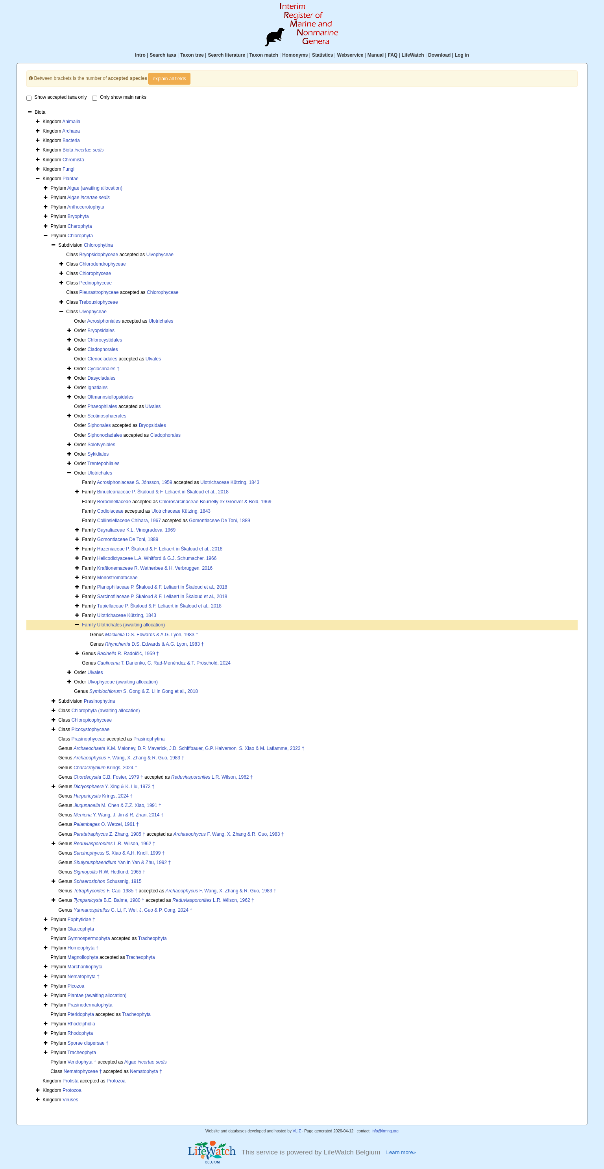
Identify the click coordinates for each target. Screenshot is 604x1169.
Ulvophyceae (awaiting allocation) (122, 682)
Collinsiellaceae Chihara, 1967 (129, 520)
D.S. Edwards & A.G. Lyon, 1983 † (151, 634)
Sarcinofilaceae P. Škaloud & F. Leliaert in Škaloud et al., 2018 (162, 596)
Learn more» (401, 1152)
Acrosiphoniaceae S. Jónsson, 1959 (134, 482)
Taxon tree (192, 55)
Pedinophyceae (95, 283)
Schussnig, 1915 (108, 881)
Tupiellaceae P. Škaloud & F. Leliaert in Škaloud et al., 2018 (159, 606)
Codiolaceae (110, 511)
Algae (88, 197)
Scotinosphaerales (106, 416)
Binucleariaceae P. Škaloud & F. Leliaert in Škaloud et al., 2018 (163, 492)
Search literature (226, 55)
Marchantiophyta (85, 967)
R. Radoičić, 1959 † (128, 653)
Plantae (71, 178)
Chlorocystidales (104, 340)
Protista (71, 1081)
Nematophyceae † (83, 1071)
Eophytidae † (81, 919)
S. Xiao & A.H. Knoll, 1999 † (119, 853)
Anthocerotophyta (85, 207)
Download (439, 55)
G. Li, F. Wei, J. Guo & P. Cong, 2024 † (133, 910)
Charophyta (80, 226)
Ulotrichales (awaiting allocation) (131, 625)
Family (89, 625)
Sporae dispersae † (88, 1043)
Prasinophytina (99, 701)
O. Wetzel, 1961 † (106, 824)
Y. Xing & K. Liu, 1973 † (114, 786)
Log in (462, 55)
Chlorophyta (80, 235)
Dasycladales (101, 378)
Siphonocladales (104, 435)
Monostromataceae (117, 577)
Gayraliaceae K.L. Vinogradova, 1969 (136, 530)
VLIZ (297, 1131)
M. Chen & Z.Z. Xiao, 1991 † (117, 805)
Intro (140, 55)
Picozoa (76, 986)
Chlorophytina (98, 245)
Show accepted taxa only (56, 97)
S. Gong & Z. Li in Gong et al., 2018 (143, 691)
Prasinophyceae (88, 739)
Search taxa (163, 55)
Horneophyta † (83, 948)
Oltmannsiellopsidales (110, 397)
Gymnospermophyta (89, 938)
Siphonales (99, 425)
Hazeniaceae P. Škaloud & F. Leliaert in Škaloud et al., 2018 (160, 549)
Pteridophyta (81, 1014)
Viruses (70, 1100)
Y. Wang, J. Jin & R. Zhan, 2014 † (119, 815)
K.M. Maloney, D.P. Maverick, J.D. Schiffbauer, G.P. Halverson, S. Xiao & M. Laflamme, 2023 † (189, 748)
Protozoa (116, 1081)
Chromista (73, 160)
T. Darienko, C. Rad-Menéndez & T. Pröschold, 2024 (164, 663)
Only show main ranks (119, 97)
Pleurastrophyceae (99, 292)
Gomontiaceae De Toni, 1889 (219, 520)
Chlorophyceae (95, 273)
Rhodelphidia (81, 1024)
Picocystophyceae (91, 729)
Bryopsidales (101, 330)
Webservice (350, 55)
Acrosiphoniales (104, 321)
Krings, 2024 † (105, 767)
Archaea (71, 131)
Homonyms (295, 55)
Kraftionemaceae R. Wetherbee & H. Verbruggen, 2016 (154, 568)
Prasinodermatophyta (90, 1005)
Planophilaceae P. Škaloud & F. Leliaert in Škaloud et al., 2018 (162, 587)
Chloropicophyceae (92, 720)
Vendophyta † (82, 1062)
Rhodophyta (80, 1033)
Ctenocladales (102, 359)
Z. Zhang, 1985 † (109, 834)
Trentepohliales (103, 463)
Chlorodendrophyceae (102, 264)
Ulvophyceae (160, 254)
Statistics (322, 55)
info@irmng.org (385, 1131)
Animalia (71, 121)
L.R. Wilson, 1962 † (212, 777)
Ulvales (153, 359)
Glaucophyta (81, 929)
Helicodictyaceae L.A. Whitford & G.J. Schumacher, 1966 (156, 558)
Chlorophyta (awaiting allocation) (106, 710)
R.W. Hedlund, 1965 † (109, 872)
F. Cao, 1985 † (105, 891)
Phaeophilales (102, 406)
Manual (376, 55)
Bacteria (71, 140)
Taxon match (263, 55)
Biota (83, 150)
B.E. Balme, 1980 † (109, 900)
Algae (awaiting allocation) (94, 188)
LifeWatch (413, 55)
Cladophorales (102, 349)
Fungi (68, 169)
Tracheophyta (152, 938)
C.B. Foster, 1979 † (108, 777)
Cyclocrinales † (103, 368)
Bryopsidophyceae (98, 254)
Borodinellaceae (114, 501)
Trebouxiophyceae (98, 302)
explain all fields (169, 78)
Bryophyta (78, 216)
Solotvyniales (101, 444)
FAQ (393, 55)
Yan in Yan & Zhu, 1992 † (122, 862)
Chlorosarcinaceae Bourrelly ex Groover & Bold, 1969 (215, 501)
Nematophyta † (84, 976)
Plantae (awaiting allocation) (97, 995)
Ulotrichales (161, 321)
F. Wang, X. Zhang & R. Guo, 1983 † (129, 758)
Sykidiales (98, 454)
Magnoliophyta (83, 957)
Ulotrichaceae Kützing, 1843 (229, 482)
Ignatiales (97, 387)
